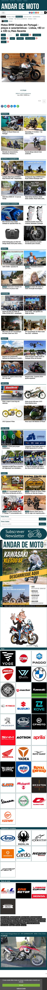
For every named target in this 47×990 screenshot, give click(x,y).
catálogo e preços (11, 16)
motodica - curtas (32, 19)
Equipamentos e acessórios (10, 204)
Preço (12, 38)
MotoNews (5, 114)
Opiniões (4, 248)
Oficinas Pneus (17, 921)
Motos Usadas (5, 917)
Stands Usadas (41, 919)
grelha (5, 21)
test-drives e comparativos (20, 19)
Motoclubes (4, 925)
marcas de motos (27, 16)
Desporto (4, 338)
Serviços (23, 925)
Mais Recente (24, 34)
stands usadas (4, 19)
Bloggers (11, 925)
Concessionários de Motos (27, 919)
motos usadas (19, 16)
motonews (11, 19)
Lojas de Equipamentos (29, 921)
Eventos (4, 473)
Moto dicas (5, 428)
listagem (10, 21)
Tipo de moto (36, 35)
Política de (21, 988)
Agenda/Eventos (15, 917)
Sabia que (4, 383)
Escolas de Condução (33, 923)
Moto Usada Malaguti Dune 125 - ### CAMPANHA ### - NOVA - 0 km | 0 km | (23, 950)
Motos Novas (25, 917)
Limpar (3, 35)
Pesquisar (42, 519)
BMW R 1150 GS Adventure (23, 93)
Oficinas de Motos (6, 921)
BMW (3, 38)
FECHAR (21, 985)
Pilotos (18, 925)
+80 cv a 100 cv (30, 38)
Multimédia (5, 293)
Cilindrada (20, 38)
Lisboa (4, 42)
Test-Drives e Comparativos (9, 159)
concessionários (36, 16)
